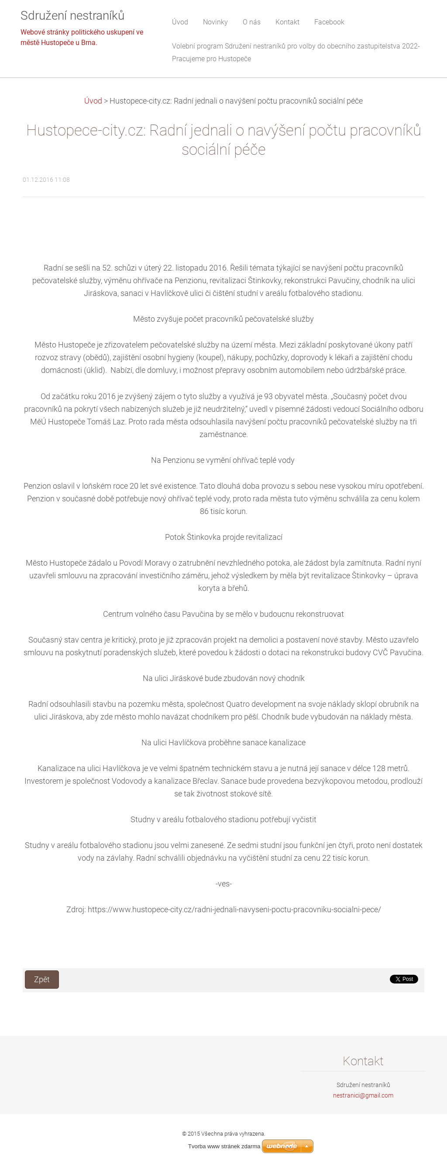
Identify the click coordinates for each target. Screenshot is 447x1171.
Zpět (42, 979)
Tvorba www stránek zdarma (224, 1146)
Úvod (93, 101)
